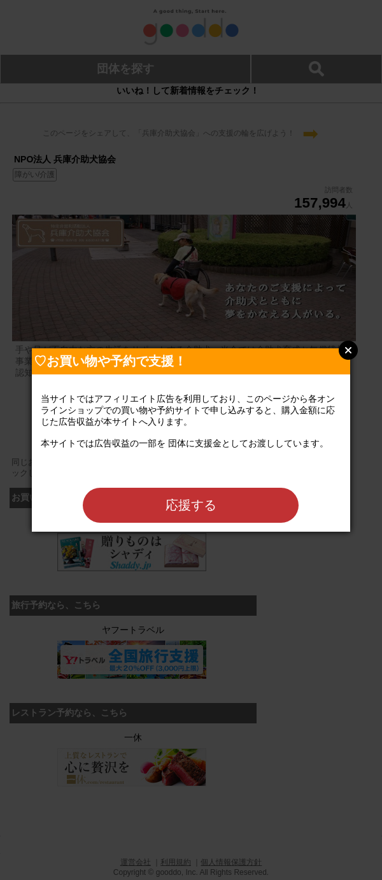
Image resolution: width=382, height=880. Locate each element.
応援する (191, 505)
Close (348, 350)
